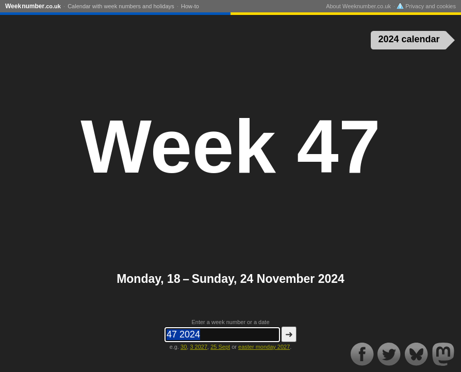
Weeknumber (33, 6)
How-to (190, 6)
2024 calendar (409, 39)
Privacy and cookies (426, 6)
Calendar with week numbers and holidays (121, 6)
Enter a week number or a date (230, 322)
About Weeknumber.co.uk (358, 6)
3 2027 (198, 347)
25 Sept (220, 347)
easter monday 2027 (264, 347)
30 (183, 347)
